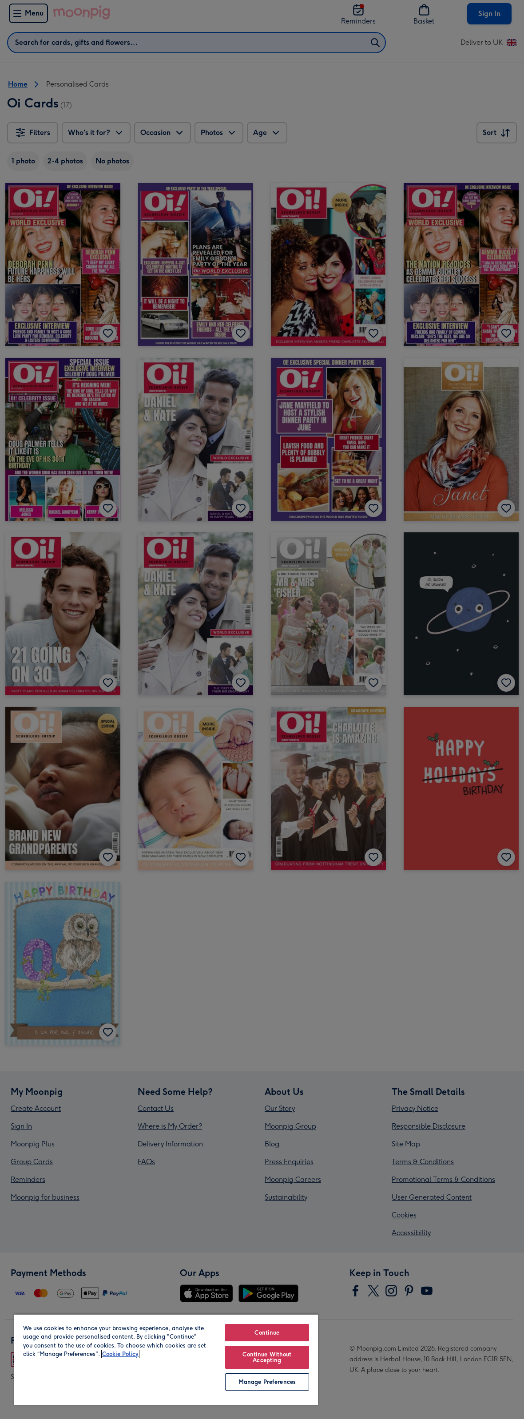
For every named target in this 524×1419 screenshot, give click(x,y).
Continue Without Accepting (266, 1357)
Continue (266, 1332)
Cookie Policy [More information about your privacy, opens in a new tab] (120, 1354)
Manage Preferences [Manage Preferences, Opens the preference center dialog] (267, 1382)
